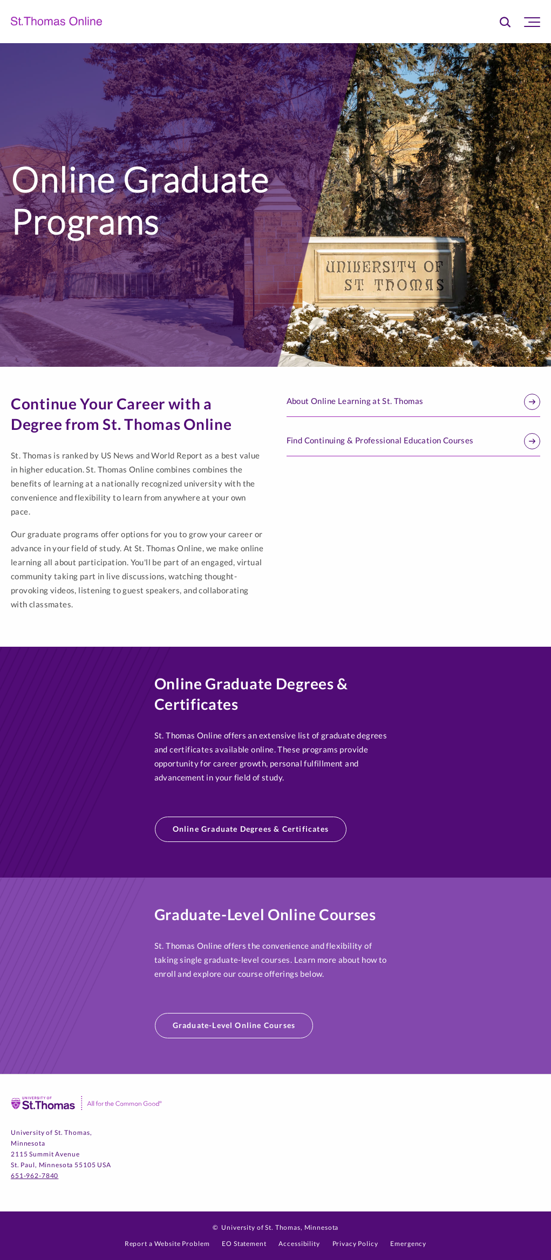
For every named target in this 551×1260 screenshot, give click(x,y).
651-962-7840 (34, 1176)
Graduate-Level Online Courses (234, 1025)
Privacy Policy (355, 1244)
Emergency (408, 1244)
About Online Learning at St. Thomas (414, 402)
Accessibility (298, 1244)
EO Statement (244, 1244)
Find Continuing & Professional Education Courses (414, 441)
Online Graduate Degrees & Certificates (251, 828)
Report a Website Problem (167, 1244)
